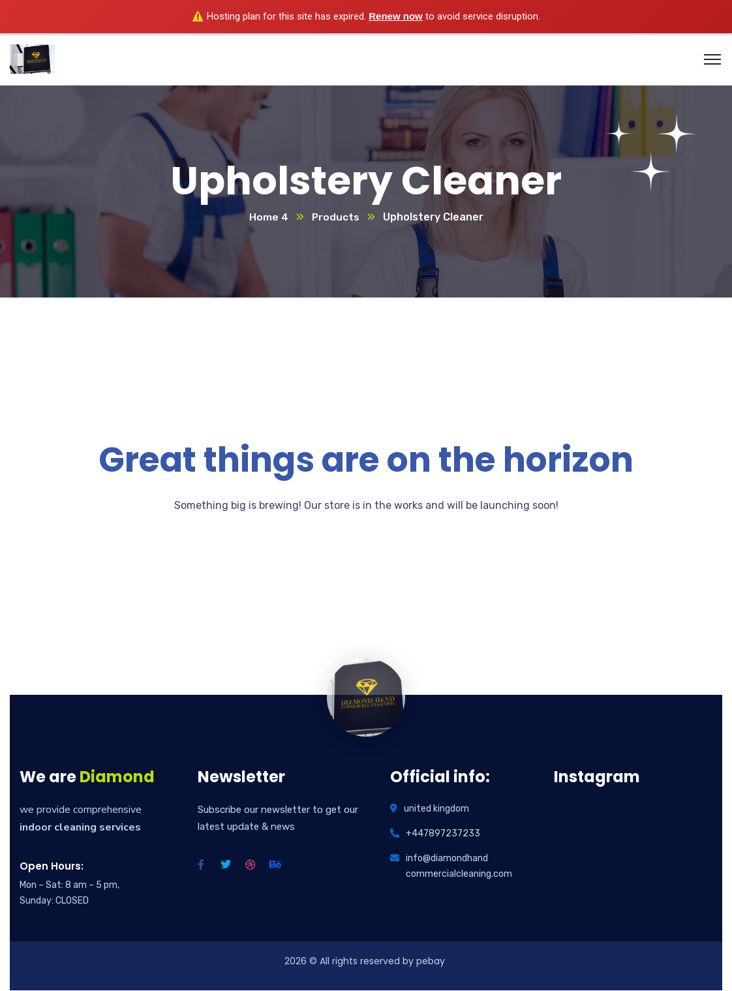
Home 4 (268, 217)
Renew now (396, 16)
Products (335, 217)
